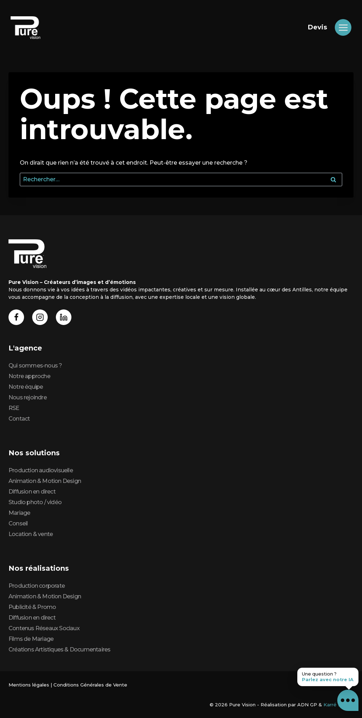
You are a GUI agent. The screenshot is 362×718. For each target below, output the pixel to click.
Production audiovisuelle (40, 470)
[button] (347, 700)
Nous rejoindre (27, 397)
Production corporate (36, 585)
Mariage (19, 512)
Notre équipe (25, 386)
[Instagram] (40, 317)
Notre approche (29, 376)
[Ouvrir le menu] (343, 27)
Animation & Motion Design (44, 481)
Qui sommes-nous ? (35, 365)
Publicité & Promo (32, 607)
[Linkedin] (64, 317)
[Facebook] (16, 317)
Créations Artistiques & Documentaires (59, 649)
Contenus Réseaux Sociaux (44, 628)
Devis (317, 27)
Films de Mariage (30, 639)
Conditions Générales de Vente (90, 685)
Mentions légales (28, 685)
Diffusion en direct (32, 491)
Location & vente (30, 534)
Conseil (18, 523)
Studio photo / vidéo (35, 502)
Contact (19, 418)
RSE (13, 408)
